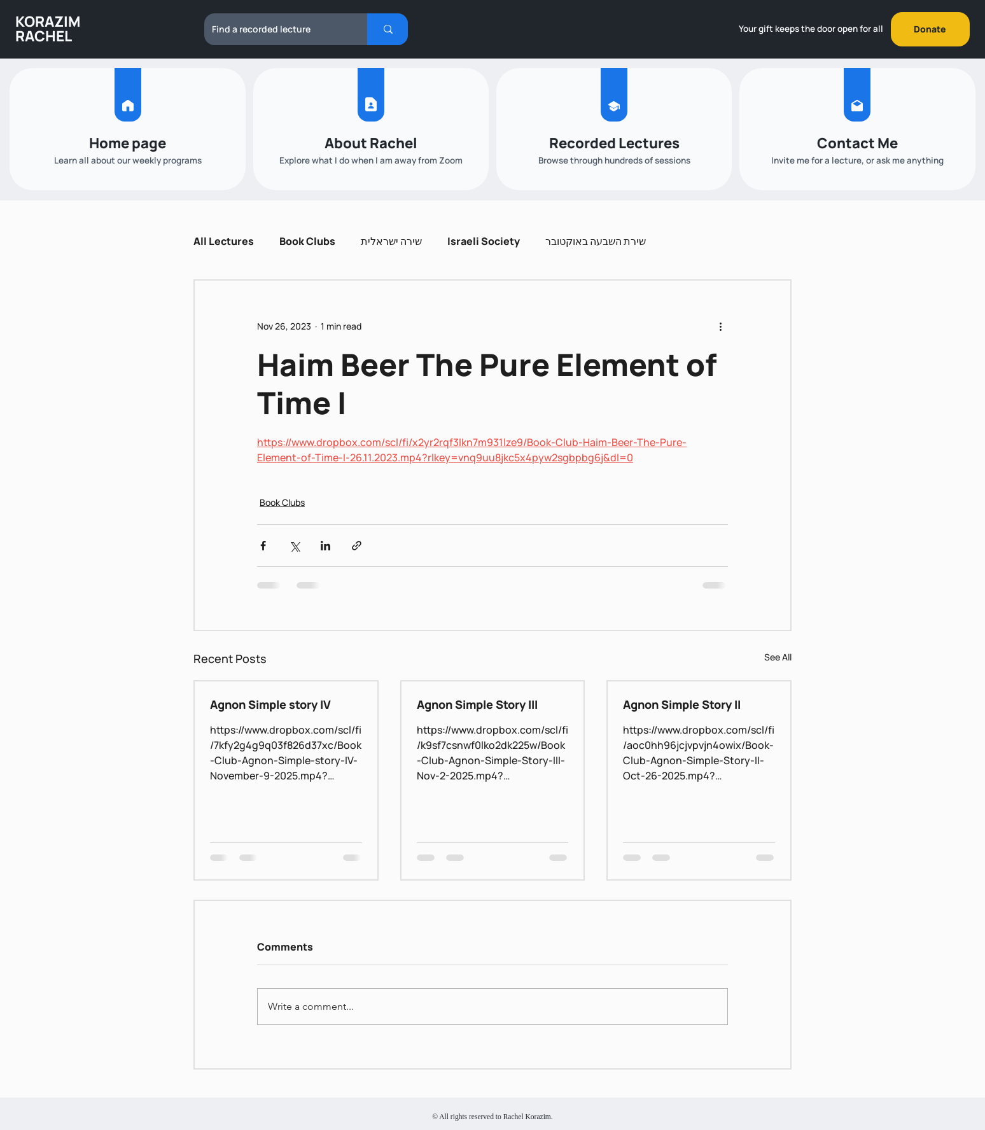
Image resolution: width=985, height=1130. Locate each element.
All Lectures (223, 241)
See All (778, 657)
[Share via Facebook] (263, 546)
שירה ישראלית (391, 241)
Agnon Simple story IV (270, 704)
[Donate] (930, 29)
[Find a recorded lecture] (276, 29)
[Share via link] (357, 546)
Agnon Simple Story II (682, 704)
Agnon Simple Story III (477, 704)
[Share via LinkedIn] (325, 546)
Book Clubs (307, 241)
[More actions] (720, 326)
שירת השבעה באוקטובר (595, 241)
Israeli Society (483, 241)
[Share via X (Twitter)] (294, 546)
